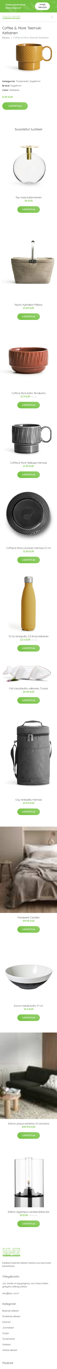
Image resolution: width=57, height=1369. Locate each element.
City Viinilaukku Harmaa (28, 799)
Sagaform (35, 81)
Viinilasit (6, 1344)
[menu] (52, 17)
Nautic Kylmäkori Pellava (28, 304)
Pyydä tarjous (42, 6)
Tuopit (5, 1333)
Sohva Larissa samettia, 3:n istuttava (28, 1123)
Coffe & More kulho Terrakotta (28, 393)
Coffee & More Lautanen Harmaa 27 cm (28, 548)
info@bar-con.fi (10, 1293)
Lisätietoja (15, 106)
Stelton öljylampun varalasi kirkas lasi (28, 1211)
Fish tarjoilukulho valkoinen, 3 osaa (28, 688)
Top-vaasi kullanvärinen (29, 197)
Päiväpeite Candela (28, 917)
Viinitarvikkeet (9, 1350)
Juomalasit (8, 1327)
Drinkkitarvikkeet (11, 1316)
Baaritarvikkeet (10, 1310)
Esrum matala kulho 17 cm (28, 1005)
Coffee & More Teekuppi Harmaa (28, 462)
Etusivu (6, 37)
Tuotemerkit (22, 81)
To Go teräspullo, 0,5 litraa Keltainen (28, 636)
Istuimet (6, 1322)
